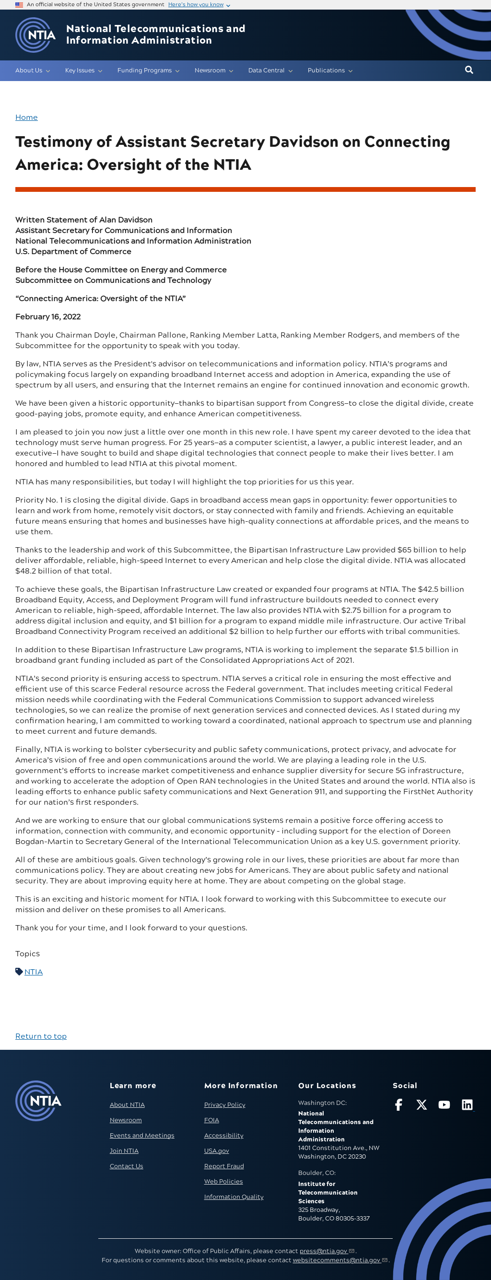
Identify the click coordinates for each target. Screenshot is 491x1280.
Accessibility (224, 1135)
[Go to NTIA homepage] (35, 35)
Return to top (41, 1036)
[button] (469, 70)
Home (26, 117)
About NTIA (127, 1105)
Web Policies (223, 1181)
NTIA (33, 972)
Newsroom (126, 1120)
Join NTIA (124, 1151)
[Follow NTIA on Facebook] (400, 1107)
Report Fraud (224, 1166)
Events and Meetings (142, 1135)
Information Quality (234, 1197)
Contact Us (126, 1166)
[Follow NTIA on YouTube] (445, 1107)
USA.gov (216, 1151)
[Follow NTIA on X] (423, 1107)
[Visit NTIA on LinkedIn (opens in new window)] (468, 1107)
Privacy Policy (225, 1105)
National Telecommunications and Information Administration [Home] (156, 35)
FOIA (211, 1120)
